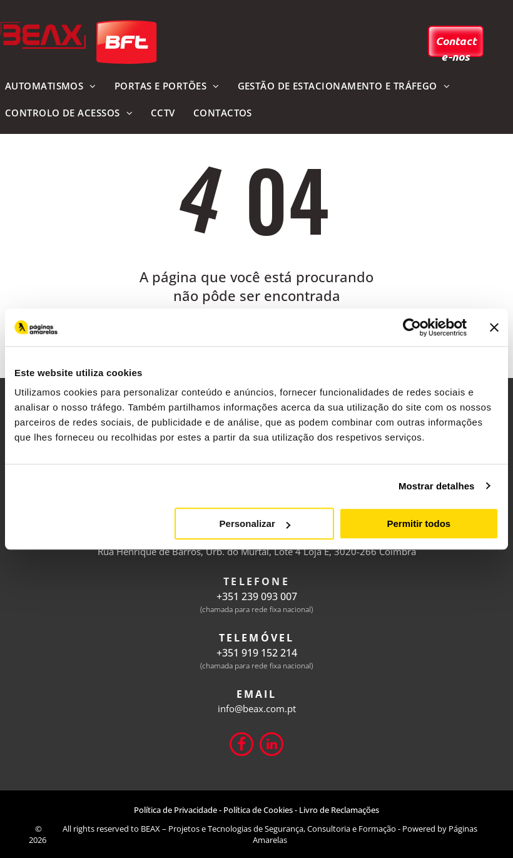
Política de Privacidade (175, 809)
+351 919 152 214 (256, 653)
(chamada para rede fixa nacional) (256, 609)
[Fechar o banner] (494, 327)
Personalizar (255, 523)
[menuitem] (166, 86)
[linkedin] (271, 745)
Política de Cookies (258, 809)
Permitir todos (418, 523)
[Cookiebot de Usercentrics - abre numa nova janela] (412, 327)
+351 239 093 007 (256, 596)
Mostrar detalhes (437, 486)
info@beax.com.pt (257, 708)
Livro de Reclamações (339, 809)
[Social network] (241, 745)
